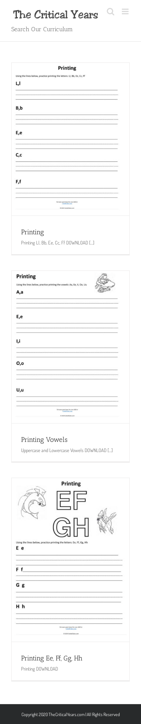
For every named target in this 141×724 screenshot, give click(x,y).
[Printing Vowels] (70, 347)
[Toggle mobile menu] (126, 11)
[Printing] (70, 139)
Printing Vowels (44, 440)
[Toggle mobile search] (110, 11)
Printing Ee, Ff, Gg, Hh (51, 658)
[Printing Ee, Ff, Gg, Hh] (70, 560)
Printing (32, 232)
